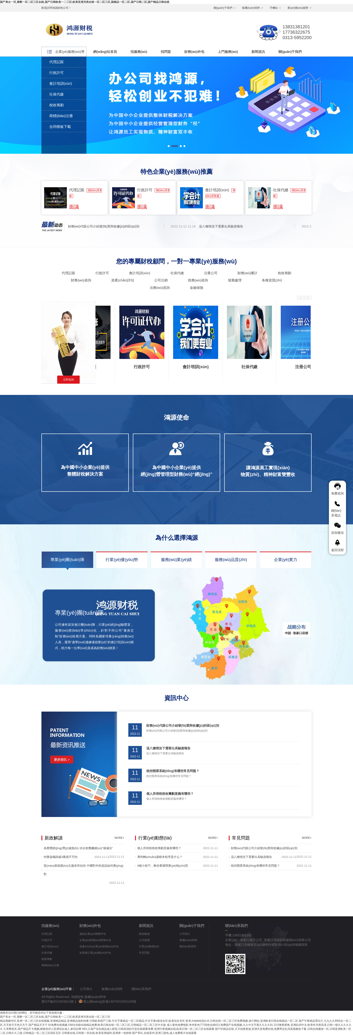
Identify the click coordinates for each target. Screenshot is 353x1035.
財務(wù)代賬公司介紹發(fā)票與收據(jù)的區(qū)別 (104, 226)
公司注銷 (161, 280)
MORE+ (119, 837)
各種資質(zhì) (272, 280)
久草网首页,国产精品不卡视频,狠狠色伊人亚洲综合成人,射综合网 (42, 1029)
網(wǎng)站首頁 (105, 51)
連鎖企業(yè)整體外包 (92, 933)
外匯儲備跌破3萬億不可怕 (60, 857)
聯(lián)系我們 (187, 946)
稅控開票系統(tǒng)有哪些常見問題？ (172, 771)
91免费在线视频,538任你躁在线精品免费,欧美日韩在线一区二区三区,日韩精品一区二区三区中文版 (107, 1024)
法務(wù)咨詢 (160, 287)
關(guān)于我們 (223, 7)
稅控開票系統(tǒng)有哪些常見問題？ (255, 865)
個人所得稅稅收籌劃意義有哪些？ (170, 793)
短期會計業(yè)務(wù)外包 (95, 952)
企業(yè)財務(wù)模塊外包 (95, 940)
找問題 (166, 51)
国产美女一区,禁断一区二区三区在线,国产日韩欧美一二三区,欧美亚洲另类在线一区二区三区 (55, 1016)
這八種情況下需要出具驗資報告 (222, 226)
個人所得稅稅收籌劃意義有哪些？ (159, 848)
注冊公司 (210, 273)
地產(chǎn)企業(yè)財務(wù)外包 (99, 946)
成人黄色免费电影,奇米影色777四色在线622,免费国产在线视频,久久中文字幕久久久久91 (220, 1024)
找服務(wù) (139, 51)
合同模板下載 (60, 127)
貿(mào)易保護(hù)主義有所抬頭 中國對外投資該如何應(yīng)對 (83, 870)
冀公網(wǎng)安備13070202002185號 (107, 1001)
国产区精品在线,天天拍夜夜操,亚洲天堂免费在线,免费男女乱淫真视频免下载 (260, 1029)
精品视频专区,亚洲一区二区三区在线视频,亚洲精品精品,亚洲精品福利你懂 (44, 1020)
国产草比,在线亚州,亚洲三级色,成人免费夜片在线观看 (164, 1033)
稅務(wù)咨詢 (198, 280)
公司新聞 (144, 940)
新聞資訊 (258, 51)
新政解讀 (144, 933)
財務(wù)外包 (194, 51)
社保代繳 (56, 94)
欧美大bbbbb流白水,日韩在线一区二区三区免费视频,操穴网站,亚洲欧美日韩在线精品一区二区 (242, 1020)
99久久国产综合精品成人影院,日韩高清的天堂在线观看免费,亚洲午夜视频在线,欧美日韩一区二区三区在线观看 (148, 1029)
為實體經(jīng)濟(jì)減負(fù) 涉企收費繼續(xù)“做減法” (78, 848)
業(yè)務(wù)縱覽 (297, 7)
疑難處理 (235, 280)
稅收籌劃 (56, 105)
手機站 (274, 7)
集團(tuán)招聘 (251, 7)
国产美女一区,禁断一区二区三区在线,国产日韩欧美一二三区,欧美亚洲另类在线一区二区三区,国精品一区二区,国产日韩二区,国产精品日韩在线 (84, 2)
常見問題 (144, 952)
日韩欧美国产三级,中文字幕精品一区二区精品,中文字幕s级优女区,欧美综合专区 (137, 1020)
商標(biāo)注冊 (61, 116)
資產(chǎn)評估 (122, 280)
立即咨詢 (68, 379)
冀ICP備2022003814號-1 (59, 1001)
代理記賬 (56, 62)
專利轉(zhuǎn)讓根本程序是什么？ (159, 857)
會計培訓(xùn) (60, 83)
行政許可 (56, 73)
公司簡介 (184, 933)
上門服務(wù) (228, 51)
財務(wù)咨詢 (81, 280)
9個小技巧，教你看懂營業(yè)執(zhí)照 (162, 865)
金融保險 (196, 287)
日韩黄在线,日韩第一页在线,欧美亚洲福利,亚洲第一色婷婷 (96, 1033)
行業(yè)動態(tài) (149, 946)
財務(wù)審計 (248, 273)
